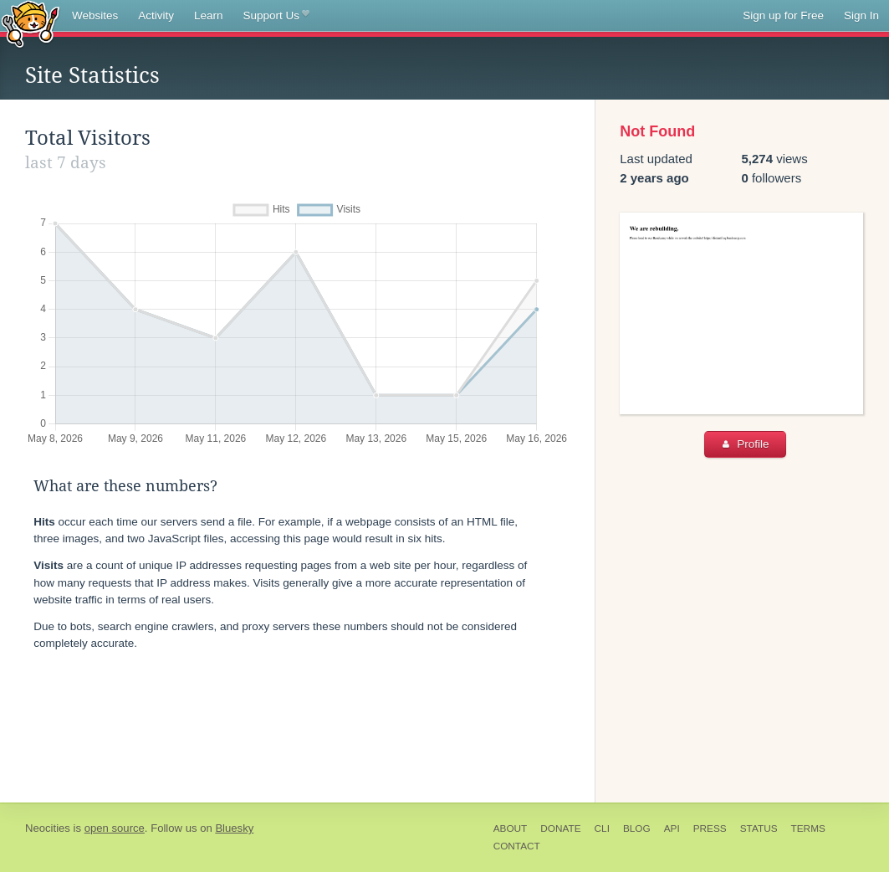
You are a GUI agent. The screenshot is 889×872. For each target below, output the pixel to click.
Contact (516, 846)
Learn (208, 15)
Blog (637, 828)
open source (114, 828)
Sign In (861, 15)
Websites (95, 15)
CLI (602, 828)
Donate (560, 828)
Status (759, 828)
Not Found (657, 131)
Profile (746, 444)
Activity (156, 15)
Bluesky (234, 828)
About (510, 828)
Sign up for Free (783, 15)
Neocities (47, 828)
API (672, 828)
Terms (808, 828)
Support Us (276, 16)
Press (710, 828)
